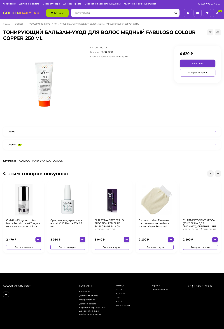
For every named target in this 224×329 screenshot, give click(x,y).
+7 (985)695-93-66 (209, 3)
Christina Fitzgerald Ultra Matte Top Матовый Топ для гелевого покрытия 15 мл (23, 223)
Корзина (156, 285)
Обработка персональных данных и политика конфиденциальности (121, 3)
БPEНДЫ (19, 24)
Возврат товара (51, 3)
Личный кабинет (160, 289)
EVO (48, 160)
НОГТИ (118, 301)
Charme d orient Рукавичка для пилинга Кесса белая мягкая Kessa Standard (155, 223)
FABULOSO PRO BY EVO (39, 24)
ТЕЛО (118, 297)
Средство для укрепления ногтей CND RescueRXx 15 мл (66, 223)
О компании (9, 3)
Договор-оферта (72, 3)
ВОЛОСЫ (58, 160)
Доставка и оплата (29, 3)
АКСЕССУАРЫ (122, 305)
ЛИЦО (118, 289)
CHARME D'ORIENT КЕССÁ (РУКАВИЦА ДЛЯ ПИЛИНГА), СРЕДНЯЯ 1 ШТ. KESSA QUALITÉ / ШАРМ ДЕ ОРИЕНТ (200, 226)
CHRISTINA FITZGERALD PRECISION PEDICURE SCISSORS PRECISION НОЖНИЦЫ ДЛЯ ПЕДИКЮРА (109, 226)
